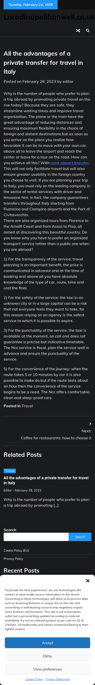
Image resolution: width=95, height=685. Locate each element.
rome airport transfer (69, 162)
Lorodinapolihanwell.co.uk (49, 16)
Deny (47, 656)
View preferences (47, 669)
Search (10, 529)
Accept (47, 642)
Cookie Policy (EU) (16, 550)
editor (68, 81)
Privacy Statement (58, 679)
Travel (27, 405)
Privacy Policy (13, 559)
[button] (87, 580)
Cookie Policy (34, 679)
